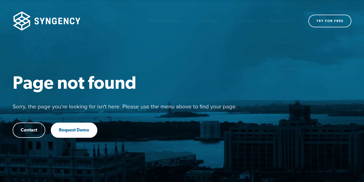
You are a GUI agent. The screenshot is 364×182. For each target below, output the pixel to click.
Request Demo (74, 130)
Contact (29, 130)
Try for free (330, 21)
